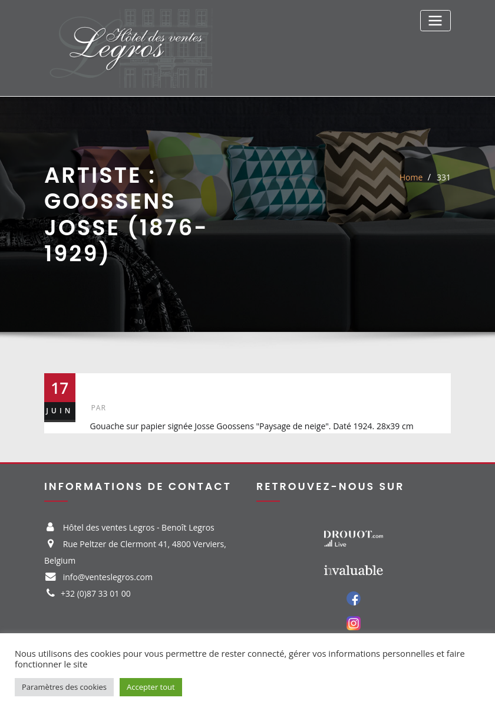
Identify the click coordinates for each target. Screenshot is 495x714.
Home (411, 177)
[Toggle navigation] (435, 20)
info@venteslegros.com (108, 577)
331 (444, 177)
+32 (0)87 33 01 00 (96, 593)
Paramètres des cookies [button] (64, 687)
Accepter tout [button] (151, 687)
